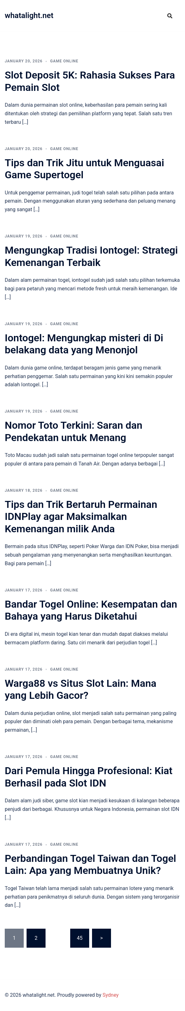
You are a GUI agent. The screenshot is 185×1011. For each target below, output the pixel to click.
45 (80, 938)
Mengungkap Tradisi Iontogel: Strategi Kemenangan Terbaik (91, 256)
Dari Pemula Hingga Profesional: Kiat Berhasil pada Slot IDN (88, 777)
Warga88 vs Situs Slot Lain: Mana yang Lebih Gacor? (80, 689)
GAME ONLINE (64, 61)
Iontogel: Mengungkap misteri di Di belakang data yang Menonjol (84, 344)
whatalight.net (29, 15)
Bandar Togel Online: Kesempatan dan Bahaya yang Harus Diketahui (91, 610)
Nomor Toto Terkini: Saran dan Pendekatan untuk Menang (73, 431)
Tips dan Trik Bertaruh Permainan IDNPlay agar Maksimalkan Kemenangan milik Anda (81, 516)
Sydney (110, 995)
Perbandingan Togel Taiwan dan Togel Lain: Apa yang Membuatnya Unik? (90, 864)
